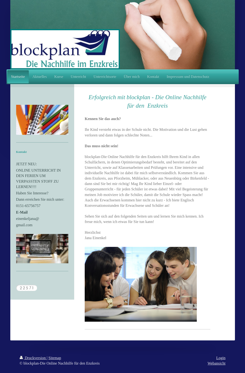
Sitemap (54, 358)
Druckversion (33, 358)
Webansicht (217, 363)
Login (220, 358)
